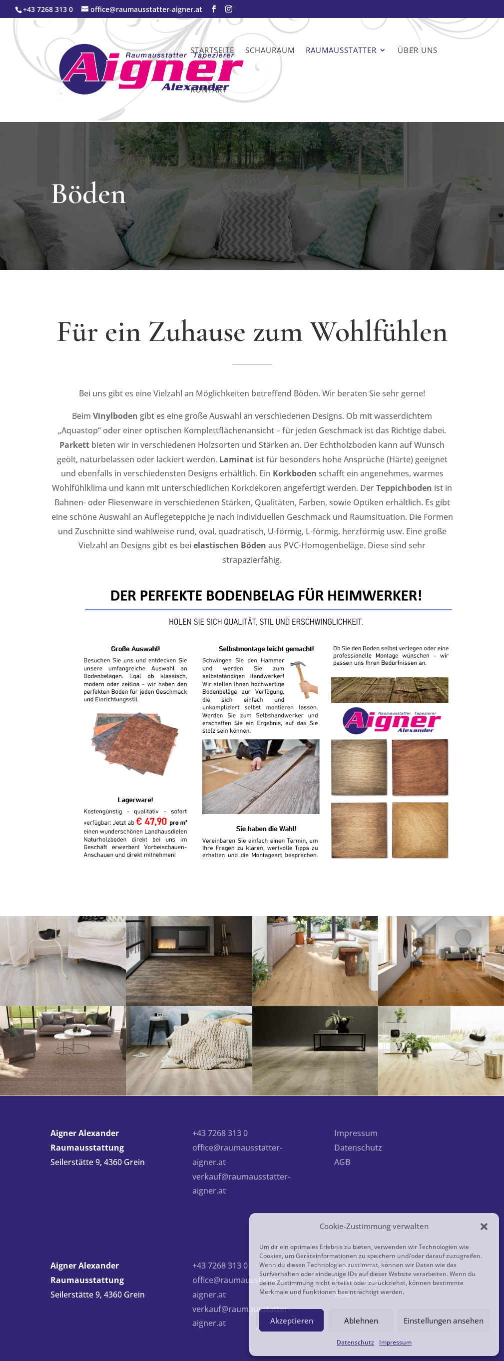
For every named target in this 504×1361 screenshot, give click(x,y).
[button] (484, 1227)
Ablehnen (361, 1321)
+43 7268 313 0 (220, 1133)
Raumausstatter (341, 50)
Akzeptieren (291, 1321)
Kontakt (208, 89)
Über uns (418, 50)
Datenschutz (355, 1342)
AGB (342, 1162)
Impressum (395, 1342)
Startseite (212, 50)
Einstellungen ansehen (444, 1321)
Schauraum (270, 50)
